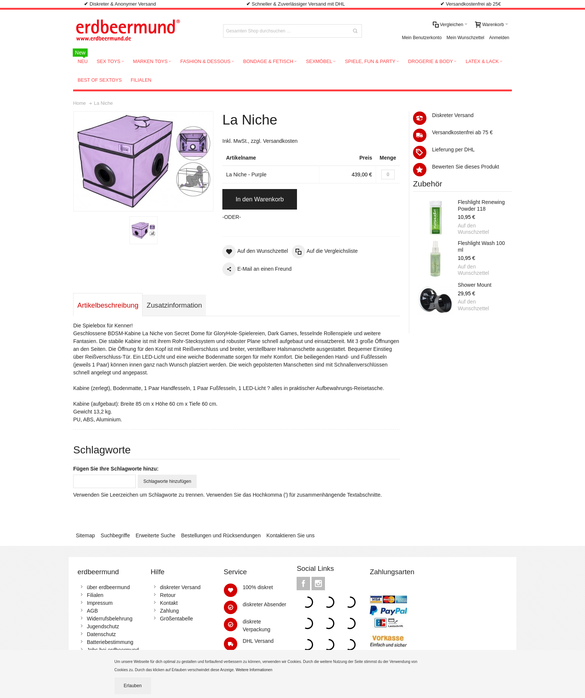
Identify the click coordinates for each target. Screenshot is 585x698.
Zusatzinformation (174, 305)
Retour (168, 595)
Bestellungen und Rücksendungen (220, 535)
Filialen (95, 595)
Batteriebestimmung (110, 642)
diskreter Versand (180, 587)
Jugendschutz (103, 626)
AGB (92, 611)
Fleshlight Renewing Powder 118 (481, 205)
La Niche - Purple (246, 174)
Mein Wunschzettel (465, 37)
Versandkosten (280, 141)
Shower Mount (474, 285)
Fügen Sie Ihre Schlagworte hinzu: (116, 469)
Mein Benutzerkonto (422, 37)
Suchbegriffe (115, 535)
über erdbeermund (108, 587)
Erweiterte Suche (156, 535)
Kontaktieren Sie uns (290, 535)
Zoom (143, 161)
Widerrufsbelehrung (109, 619)
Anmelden (499, 37)
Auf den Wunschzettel (473, 229)
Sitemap (85, 535)
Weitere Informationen (254, 670)
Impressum (100, 603)
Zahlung (169, 611)
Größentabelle (176, 619)
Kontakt (169, 603)
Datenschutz (101, 634)
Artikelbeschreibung (107, 305)
